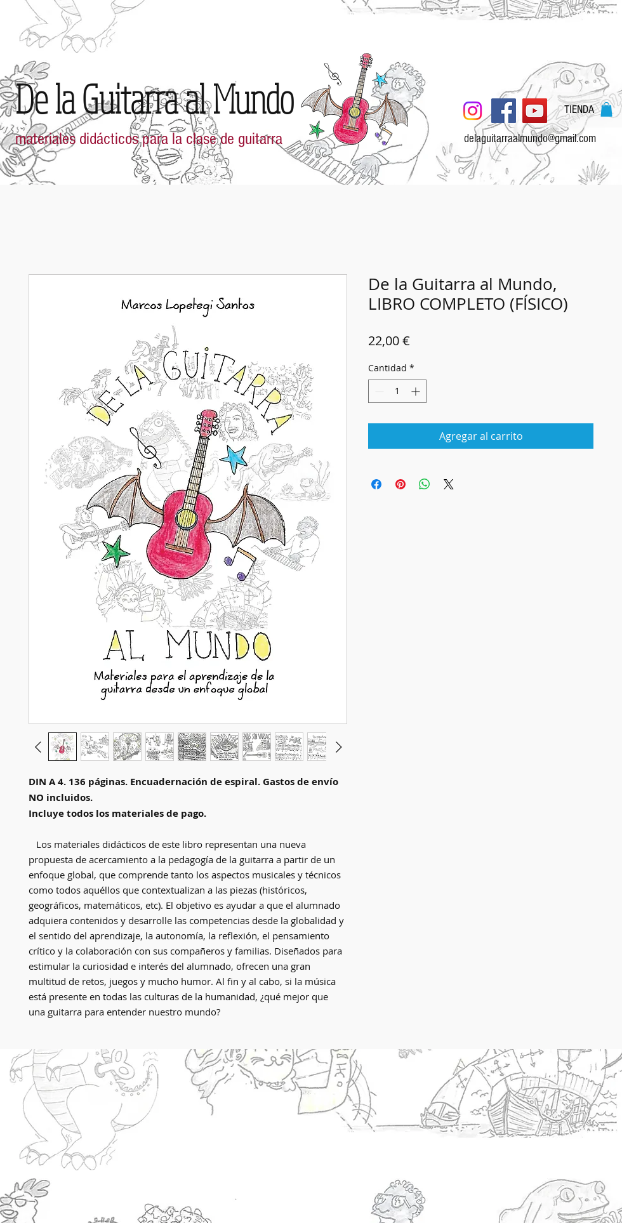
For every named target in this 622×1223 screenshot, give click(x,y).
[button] (606, 109)
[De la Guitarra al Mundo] (154, 98)
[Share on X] (448, 484)
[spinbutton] (397, 391)
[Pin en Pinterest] (400, 484)
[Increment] (417, 391)
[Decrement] (378, 391)
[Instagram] (472, 110)
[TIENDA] (579, 110)
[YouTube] (534, 110)
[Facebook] (503, 110)
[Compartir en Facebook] (376, 484)
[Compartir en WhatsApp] (424, 484)
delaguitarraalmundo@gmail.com (530, 138)
